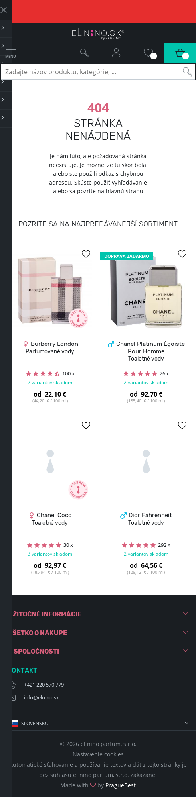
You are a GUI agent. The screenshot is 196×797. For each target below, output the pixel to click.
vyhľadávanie (129, 182)
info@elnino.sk (41, 697)
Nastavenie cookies (98, 754)
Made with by (98, 785)
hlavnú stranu (124, 191)
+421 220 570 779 (44, 684)
